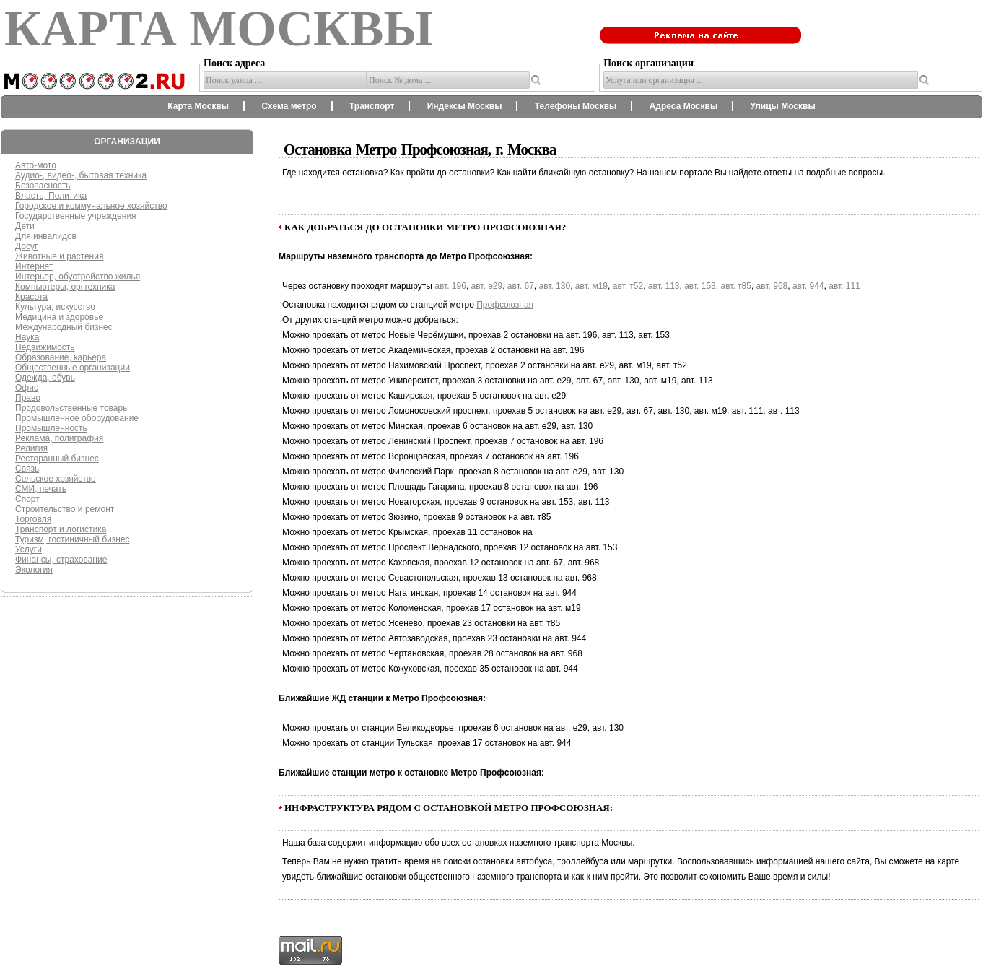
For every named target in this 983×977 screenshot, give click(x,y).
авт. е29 (487, 286)
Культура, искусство (55, 307)
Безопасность (43, 186)
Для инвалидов (46, 236)
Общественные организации (72, 367)
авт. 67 (520, 286)
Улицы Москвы (782, 106)
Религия (31, 448)
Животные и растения (59, 256)
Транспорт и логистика (60, 529)
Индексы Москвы (464, 106)
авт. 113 (664, 286)
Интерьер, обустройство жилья (77, 277)
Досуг (26, 246)
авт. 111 (844, 286)
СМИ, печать (40, 489)
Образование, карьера (60, 357)
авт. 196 (450, 286)
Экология (34, 570)
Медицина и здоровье (59, 317)
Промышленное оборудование (77, 418)
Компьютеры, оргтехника (65, 287)
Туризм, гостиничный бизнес (72, 539)
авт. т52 (628, 286)
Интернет (34, 266)
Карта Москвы (198, 106)
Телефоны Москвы (576, 106)
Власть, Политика (51, 196)
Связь (27, 469)
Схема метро (288, 106)
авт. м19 (591, 286)
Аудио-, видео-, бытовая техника (81, 175)
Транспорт (371, 106)
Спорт (27, 499)
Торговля (33, 519)
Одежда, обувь (45, 378)
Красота (31, 297)
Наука (27, 337)
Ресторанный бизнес (57, 458)
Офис (26, 388)
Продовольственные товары (72, 408)
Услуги (28, 549)
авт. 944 (808, 286)
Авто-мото (35, 165)
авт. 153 (700, 286)
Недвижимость (45, 347)
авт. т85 (735, 286)
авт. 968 (772, 286)
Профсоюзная (504, 305)
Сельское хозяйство (55, 479)
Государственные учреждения (75, 216)
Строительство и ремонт (64, 509)
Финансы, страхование (61, 560)
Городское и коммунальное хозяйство (91, 206)
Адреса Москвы (683, 106)
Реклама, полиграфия (59, 438)
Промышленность (51, 428)
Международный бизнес (64, 327)
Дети (25, 226)
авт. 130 (555, 286)
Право (27, 398)
